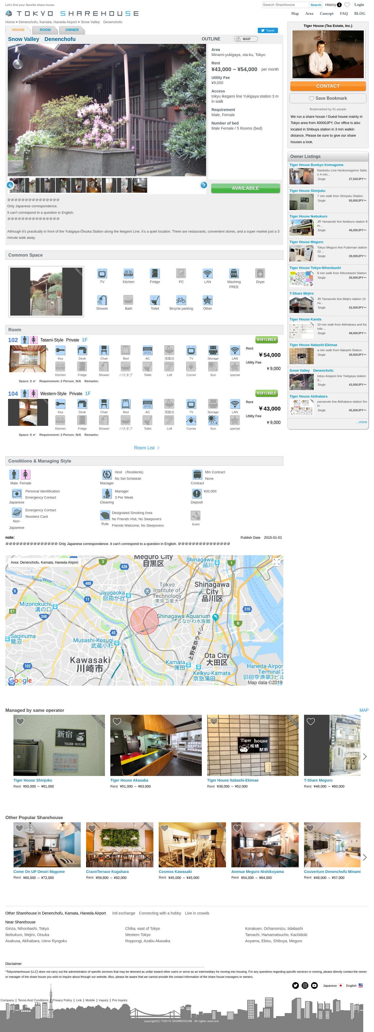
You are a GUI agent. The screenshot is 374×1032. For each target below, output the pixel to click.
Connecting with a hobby (160, 913)
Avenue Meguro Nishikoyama (257, 871)
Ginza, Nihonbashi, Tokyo (27, 928)
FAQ (344, 13)
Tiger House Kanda (305, 319)
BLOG (359, 13)
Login (359, 4)
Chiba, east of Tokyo (142, 928)
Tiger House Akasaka (129, 780)
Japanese (333, 985)
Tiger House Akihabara (308, 396)
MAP (246, 39)
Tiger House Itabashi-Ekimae (313, 345)
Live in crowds (197, 913)
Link (79, 1000)
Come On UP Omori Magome (39, 871)
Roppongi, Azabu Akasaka (147, 941)
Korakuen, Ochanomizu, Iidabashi (274, 928)
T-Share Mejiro (302, 293)
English (354, 985)
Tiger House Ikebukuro (308, 216)
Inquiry (103, 1000)
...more (361, 422)
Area (309, 13)
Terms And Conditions (33, 1000)
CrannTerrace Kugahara (107, 871)
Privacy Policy (62, 1000)
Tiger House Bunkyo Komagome (317, 165)
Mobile (90, 1000)
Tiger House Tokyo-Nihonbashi (315, 268)
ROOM (45, 30)
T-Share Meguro (318, 780)
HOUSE (18, 30)
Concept (327, 13)
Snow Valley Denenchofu (311, 370)
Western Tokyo (138, 935)
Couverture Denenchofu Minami (332, 871)
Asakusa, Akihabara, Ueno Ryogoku (36, 941)
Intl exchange (123, 913)
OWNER (72, 30)
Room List (144, 447)
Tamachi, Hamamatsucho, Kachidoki (276, 935)
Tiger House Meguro (306, 242)
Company (7, 1000)
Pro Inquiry (120, 1000)
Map (295, 13)
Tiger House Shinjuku (307, 191)
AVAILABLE (245, 188)
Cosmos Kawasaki (175, 871)
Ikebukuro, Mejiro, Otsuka (27, 935)
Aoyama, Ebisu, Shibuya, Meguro (273, 941)
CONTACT (328, 86)
